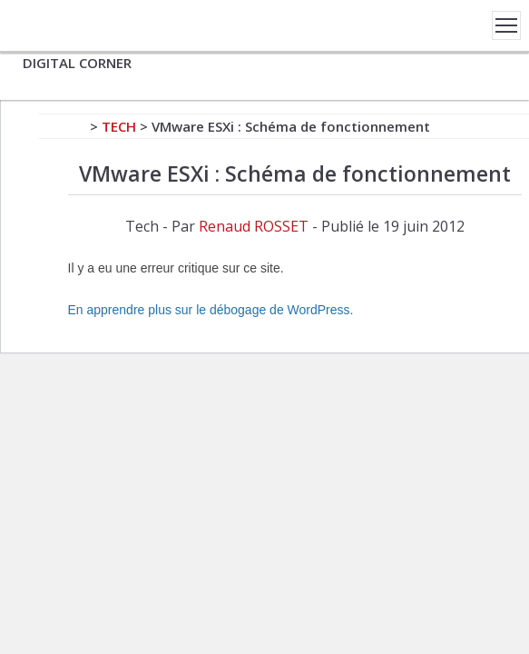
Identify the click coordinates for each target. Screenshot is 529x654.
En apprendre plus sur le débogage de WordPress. (211, 309)
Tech (119, 126)
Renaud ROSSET (254, 226)
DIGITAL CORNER (77, 63)
